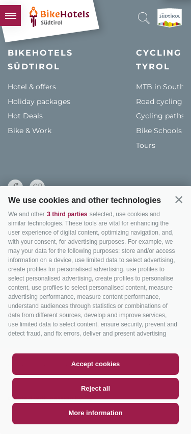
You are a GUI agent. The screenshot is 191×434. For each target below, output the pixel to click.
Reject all (95, 388)
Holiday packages (39, 101)
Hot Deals (25, 115)
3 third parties (67, 214)
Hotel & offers (32, 86)
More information (95, 413)
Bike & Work (29, 130)
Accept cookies (95, 364)
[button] (179, 199)
